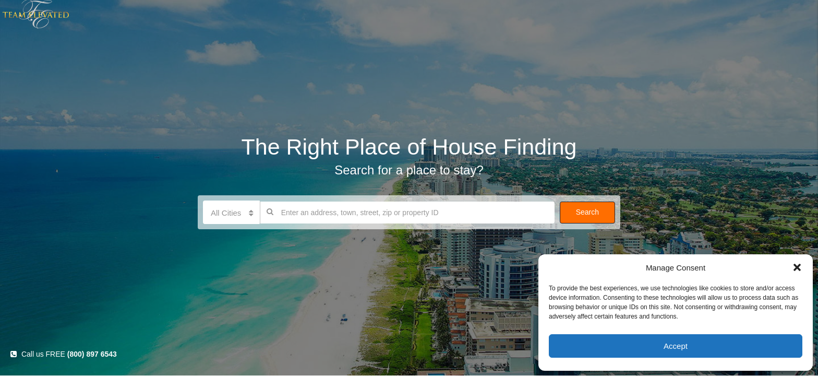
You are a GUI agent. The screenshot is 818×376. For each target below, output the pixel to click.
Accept (676, 346)
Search (587, 212)
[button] (797, 267)
